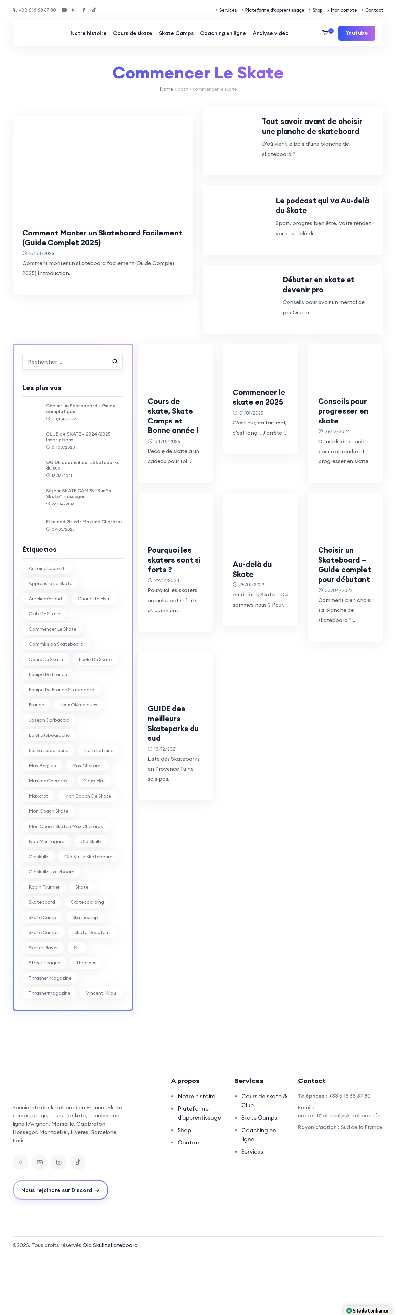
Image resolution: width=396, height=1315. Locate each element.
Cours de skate (132, 33)
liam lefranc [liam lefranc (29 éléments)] (98, 809)
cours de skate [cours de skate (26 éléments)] (46, 718)
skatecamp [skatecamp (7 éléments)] (85, 976)
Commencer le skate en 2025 (259, 460)
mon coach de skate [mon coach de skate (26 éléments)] (87, 855)
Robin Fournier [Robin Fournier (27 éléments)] (44, 946)
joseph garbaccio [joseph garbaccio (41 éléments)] (49, 779)
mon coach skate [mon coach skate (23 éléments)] (48, 870)
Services (228, 10)
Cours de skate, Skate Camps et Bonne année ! (175, 479)
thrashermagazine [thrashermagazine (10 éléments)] (49, 1052)
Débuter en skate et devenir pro (333, 338)
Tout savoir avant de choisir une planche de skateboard (333, 140)
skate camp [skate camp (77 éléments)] (42, 976)
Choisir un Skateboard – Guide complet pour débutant (343, 643)
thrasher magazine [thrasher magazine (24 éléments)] (50, 1037)
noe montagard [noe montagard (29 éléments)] (47, 900)
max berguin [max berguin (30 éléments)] (42, 825)
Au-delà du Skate (256, 637)
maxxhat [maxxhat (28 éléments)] (38, 855)
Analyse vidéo (270, 33)
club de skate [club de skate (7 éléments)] (44, 673)
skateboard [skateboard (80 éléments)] (42, 961)
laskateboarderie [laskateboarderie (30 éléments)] (48, 809)
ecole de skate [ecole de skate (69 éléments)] (95, 718)
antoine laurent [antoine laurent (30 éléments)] (47, 627)
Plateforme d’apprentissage (274, 10)
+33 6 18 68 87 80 (34, 10)
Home (166, 89)
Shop (318, 10)
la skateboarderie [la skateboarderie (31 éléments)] (49, 794)
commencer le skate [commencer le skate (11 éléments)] (52, 688)
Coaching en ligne (223, 33)
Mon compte (344, 10)
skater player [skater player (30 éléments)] (43, 1007)
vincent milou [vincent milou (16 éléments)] (101, 1052)
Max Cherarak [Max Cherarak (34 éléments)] (87, 825)
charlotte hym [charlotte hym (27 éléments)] (94, 658)
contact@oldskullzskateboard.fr (338, 1174)
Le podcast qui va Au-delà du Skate (340, 239)
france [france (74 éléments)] (36, 764)
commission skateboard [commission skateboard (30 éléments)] (56, 703)
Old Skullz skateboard (110, 1304)
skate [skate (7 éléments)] (82, 946)
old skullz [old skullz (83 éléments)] (91, 900)
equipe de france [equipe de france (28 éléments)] (48, 733)
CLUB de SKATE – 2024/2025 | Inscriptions (79, 496)
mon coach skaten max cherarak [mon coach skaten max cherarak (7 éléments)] (66, 885)
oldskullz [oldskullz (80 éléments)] (38, 916)
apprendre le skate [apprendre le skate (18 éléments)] (50, 642)
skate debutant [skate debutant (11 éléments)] (92, 991)
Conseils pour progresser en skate (341, 474)
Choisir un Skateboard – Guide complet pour (81, 467)
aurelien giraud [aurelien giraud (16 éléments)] (45, 658)
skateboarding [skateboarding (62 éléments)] (87, 961)
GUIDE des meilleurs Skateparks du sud (82, 524)
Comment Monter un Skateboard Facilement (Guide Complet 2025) (92, 237)
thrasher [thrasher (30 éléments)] (86, 1022)
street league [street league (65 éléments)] (44, 1022)
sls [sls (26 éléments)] (77, 1007)
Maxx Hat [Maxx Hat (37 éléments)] (94, 840)
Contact (374, 10)
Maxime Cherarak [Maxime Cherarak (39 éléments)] (48, 840)
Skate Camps (176, 33)
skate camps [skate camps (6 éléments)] (44, 991)
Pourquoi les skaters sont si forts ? (174, 628)
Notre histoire (88, 33)
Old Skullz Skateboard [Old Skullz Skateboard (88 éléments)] (88, 916)
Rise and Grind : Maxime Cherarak (84, 581)
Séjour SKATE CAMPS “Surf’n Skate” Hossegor (78, 552)
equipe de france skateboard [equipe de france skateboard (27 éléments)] (61, 749)
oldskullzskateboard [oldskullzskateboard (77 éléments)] (52, 931)
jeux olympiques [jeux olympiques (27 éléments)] (78, 764)
